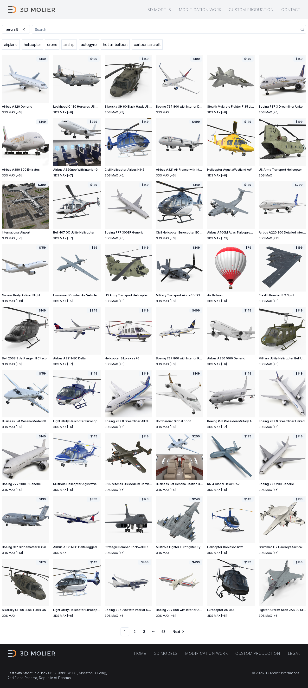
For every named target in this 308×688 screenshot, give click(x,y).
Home (140, 653)
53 (163, 632)
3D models (159, 9)
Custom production (251, 9)
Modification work (200, 9)
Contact (290, 9)
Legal (294, 653)
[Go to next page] (178, 631)
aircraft (16, 29)
